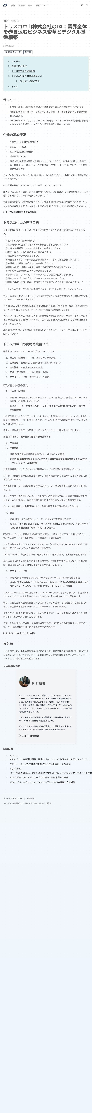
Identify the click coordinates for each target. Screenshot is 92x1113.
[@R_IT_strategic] (81, 5)
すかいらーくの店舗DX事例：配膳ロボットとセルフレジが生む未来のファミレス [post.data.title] (49, 759)
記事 (30, 5)
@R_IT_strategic (29, 735)
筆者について (42, 5)
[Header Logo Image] (5, 5)
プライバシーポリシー (12, 798)
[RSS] (87, 5)
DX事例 (14, 21)
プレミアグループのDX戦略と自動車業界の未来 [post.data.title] (45, 777)
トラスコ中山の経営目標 (23, 70)
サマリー (16, 61)
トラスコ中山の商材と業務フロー (28, 75)
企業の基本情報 (19, 66)
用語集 (21, 5)
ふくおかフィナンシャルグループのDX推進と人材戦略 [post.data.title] (49, 782)
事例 (13, 5)
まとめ (15, 86)
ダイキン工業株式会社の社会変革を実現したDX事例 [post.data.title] (45, 764)
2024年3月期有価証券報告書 (22, 212)
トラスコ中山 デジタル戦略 (22, 633)
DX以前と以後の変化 (30, 81)
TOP (6, 21)
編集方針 (31, 798)
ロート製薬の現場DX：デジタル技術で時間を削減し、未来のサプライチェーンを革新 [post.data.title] (51, 772)
